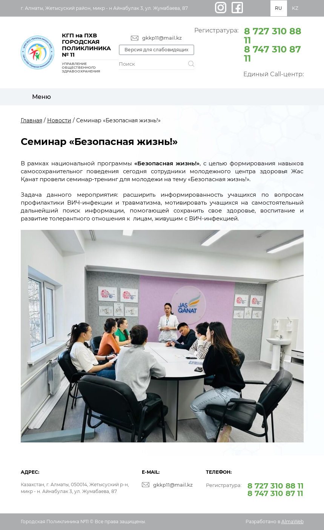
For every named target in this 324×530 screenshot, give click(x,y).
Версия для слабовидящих (156, 49)
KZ (295, 8)
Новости (59, 120)
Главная (31, 120)
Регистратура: (249, 44)
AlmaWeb (292, 521)
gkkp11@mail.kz (162, 38)
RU (278, 8)
